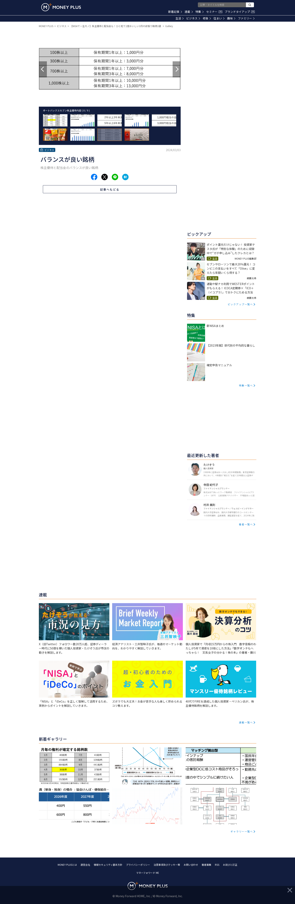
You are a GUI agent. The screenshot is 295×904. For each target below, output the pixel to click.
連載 (189, 12)
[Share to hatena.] (125, 177)
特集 (199, 12)
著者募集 (206, 864)
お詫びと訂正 (230, 864)
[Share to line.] (115, 177)
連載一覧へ (246, 722)
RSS (217, 864)
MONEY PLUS (46, 26)
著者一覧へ (246, 524)
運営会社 (85, 864)
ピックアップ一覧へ (240, 304)
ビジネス (193, 18)
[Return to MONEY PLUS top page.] (61, 7)
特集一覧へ (246, 385)
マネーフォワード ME (147, 872)
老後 (207, 18)
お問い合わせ (191, 864)
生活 (179, 18)
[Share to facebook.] (94, 177)
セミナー (214, 12)
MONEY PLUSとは (67, 864)
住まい (219, 18)
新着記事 (175, 12)
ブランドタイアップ (240, 12)
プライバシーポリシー (138, 864)
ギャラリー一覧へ (242, 831)
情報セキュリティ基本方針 (108, 864)
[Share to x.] (104, 177)
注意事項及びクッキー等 (167, 864)
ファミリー (246, 18)
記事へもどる (109, 189)
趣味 (231, 18)
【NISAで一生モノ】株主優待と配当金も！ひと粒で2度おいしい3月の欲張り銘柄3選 (116, 26)
